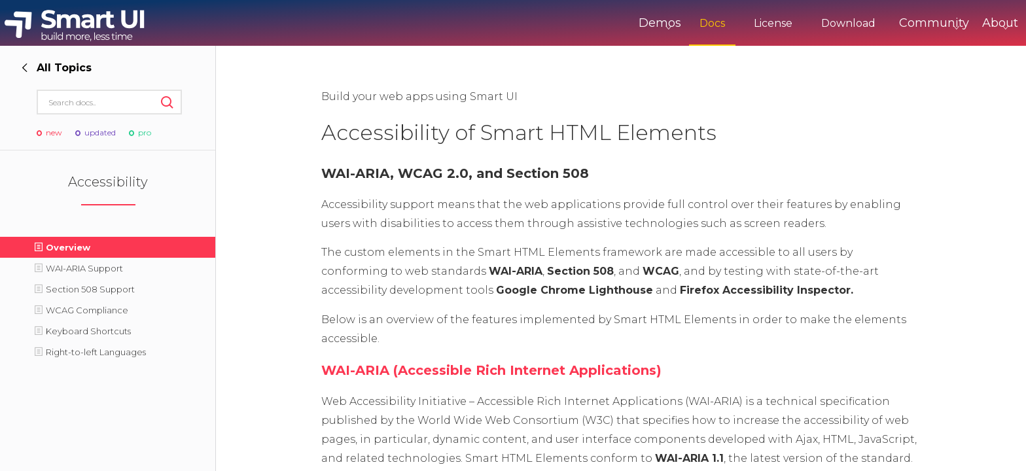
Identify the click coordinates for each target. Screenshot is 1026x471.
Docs (658, 23)
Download (794, 23)
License (718, 23)
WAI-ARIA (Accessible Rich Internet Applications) (491, 370)
